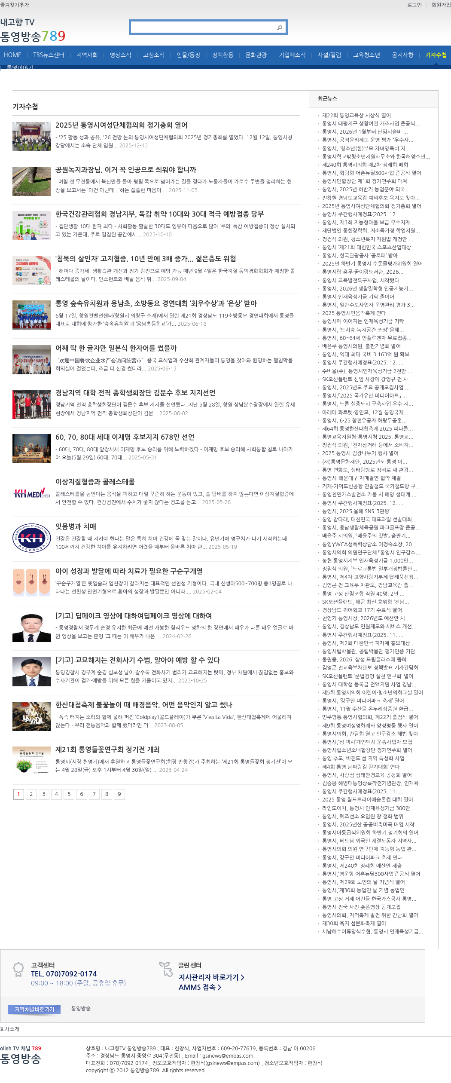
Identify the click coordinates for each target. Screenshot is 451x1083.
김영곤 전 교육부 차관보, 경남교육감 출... (367, 585)
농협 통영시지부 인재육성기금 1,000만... (367, 560)
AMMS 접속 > (200, 987)
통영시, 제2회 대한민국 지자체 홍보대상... (368, 643)
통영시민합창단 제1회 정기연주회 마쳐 (364, 181)
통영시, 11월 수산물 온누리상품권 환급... (367, 709)
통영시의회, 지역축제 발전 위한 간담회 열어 (370, 915)
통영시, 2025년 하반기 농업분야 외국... (366, 189)
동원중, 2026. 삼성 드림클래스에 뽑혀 (364, 659)
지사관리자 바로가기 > (211, 977)
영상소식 (120, 55)
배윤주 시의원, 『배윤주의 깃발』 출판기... (366, 535)
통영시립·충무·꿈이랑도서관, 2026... (362, 272)
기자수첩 (436, 55)
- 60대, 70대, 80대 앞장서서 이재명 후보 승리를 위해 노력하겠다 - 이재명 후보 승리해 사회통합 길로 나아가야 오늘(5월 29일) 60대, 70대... (174, 453)
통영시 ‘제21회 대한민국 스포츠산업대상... (369, 247)
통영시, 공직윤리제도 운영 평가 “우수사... (368, 140)
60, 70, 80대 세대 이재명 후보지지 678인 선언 (125, 437)
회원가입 (441, 5)
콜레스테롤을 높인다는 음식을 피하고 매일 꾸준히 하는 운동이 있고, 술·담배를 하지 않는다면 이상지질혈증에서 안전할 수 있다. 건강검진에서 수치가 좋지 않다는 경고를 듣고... (174, 498)
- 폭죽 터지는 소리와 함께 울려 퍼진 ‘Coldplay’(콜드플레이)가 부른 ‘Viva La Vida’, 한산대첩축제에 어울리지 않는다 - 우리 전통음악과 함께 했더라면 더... (173, 721)
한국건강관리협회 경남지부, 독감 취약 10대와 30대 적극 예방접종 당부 (159, 214)
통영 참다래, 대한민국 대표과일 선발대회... (369, 519)
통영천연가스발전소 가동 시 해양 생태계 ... (369, 494)
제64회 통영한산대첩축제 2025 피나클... (367, 428)
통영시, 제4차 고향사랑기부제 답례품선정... (370, 577)
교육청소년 (366, 55)
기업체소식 (292, 55)
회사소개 (9, 1029)
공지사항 (403, 55)
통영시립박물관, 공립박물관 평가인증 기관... (371, 651)
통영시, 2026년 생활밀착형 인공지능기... (367, 288)
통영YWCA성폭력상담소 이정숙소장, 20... (369, 544)
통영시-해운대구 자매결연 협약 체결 (361, 478)
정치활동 (223, 55)
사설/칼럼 (329, 55)
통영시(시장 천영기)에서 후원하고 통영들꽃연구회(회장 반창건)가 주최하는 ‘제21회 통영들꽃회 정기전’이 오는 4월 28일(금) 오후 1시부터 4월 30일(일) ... (174, 766)
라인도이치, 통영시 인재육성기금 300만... (368, 808)
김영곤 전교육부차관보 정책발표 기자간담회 (370, 667)
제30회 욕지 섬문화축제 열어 (354, 923)
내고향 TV (17, 23)
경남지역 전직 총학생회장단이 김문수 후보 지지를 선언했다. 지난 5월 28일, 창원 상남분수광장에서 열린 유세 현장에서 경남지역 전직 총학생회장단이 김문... (175, 409)
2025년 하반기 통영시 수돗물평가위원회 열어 (372, 263)
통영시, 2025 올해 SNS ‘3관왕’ (356, 511)
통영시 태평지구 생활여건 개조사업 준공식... (371, 123)
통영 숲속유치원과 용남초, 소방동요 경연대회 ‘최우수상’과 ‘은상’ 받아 (156, 303)
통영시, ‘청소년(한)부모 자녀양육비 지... (366, 148)
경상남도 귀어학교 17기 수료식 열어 (362, 610)
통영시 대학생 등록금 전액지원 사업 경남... (369, 684)
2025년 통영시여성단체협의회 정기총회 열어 (121, 125)
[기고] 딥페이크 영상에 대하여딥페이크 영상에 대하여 (133, 616)
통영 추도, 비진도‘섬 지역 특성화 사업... (365, 758)
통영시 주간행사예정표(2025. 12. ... (362, 214)
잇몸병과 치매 (75, 526)
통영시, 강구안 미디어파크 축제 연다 (362, 857)
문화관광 (256, 55)
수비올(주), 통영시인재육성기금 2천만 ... (367, 371)
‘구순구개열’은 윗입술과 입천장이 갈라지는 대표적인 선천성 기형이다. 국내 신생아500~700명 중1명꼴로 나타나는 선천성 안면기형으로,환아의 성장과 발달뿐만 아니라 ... (174, 587)
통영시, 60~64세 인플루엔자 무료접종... (366, 338)
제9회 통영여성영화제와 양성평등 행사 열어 (370, 725)
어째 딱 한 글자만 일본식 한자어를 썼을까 (116, 348)
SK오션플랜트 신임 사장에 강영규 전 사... (367, 379)
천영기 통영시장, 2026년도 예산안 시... (366, 618)
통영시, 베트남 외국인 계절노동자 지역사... (369, 841)
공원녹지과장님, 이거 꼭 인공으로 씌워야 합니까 (125, 170)
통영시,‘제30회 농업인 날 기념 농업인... (365, 890)
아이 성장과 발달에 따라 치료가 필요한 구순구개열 (129, 571)
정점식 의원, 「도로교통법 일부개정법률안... (369, 569)
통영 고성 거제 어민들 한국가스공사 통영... (369, 899)
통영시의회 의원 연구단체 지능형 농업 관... (369, 849)
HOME (12, 55)
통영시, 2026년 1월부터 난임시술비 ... (365, 132)
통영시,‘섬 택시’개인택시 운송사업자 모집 (367, 742)
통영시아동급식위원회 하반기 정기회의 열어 (370, 832)
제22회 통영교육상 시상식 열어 (356, 115)
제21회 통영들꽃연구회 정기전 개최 (107, 749)
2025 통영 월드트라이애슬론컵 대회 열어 (367, 799)
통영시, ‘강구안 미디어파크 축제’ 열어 (363, 701)
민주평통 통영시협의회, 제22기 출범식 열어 (370, 717)
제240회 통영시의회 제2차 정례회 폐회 (365, 165)
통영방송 (33, 36)
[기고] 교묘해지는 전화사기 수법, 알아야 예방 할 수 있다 (137, 660)
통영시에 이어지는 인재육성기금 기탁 (363, 321)
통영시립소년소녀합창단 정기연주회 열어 (367, 750)
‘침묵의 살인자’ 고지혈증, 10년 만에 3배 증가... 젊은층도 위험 (145, 259)
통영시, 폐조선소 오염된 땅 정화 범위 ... (366, 816)
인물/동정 (188, 55)
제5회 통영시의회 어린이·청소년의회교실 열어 (372, 692)
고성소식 (154, 55)
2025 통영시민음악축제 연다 (354, 313)
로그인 (414, 5)
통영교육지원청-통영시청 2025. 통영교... (368, 437)
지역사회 (87, 55)
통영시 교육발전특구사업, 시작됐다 (360, 280)
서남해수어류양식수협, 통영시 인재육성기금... (373, 931)
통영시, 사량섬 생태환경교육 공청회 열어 (367, 775)
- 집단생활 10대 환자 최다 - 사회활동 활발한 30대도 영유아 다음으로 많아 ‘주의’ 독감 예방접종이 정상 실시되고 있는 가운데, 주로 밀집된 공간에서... (175, 230)
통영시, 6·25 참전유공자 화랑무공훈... (364, 420)
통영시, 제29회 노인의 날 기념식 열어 (363, 882)
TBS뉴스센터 (48, 55)
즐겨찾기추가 (14, 5)
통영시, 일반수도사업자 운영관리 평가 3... (368, 305)
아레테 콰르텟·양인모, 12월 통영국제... (365, 412)
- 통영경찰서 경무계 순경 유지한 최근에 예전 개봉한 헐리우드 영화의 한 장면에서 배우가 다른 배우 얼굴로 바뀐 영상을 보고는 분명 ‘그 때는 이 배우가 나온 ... (174, 632)
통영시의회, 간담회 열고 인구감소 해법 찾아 (370, 734)
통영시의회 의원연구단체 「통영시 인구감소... (371, 552)
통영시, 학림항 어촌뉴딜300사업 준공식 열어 (371, 173)
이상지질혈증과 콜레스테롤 (95, 482)
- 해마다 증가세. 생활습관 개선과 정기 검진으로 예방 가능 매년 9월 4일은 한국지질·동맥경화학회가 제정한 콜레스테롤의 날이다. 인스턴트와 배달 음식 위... (175, 275)
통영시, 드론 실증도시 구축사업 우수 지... (367, 404)
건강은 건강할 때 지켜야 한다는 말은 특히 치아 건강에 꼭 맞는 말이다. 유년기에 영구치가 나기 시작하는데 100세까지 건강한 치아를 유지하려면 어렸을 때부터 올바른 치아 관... (171, 543)
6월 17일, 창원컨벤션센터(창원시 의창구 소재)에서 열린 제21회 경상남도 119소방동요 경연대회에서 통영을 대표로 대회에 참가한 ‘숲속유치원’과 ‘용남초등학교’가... (174, 320)
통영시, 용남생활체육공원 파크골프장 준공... (371, 527)
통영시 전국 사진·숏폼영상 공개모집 (361, 907)
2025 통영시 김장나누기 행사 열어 (360, 453)
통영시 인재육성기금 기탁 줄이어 (358, 297)
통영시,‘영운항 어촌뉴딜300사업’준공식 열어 (371, 874)
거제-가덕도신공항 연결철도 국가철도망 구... (371, 486)
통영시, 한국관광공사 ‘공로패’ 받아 (360, 255)
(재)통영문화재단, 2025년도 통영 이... (364, 462)
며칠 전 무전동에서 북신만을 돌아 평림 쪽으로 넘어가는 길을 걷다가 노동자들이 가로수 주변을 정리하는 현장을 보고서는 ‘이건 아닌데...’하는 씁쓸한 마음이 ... (173, 186)
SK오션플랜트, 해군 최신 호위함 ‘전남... (365, 602)
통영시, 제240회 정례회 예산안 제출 (362, 866)
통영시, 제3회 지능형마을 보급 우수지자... (368, 222)
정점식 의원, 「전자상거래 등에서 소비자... (368, 445)
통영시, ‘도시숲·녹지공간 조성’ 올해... (363, 330)
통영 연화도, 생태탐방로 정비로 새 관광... (367, 470)
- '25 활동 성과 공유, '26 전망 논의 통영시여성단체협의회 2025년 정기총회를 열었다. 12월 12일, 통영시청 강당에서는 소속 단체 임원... (174, 141)
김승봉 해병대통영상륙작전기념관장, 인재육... (373, 783)
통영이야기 (20, 68)
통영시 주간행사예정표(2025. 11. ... (362, 635)
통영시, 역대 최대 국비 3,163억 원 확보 (365, 354)
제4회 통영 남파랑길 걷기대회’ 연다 (361, 767)
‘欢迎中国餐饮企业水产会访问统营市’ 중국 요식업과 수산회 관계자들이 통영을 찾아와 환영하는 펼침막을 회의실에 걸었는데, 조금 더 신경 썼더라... (174, 364)
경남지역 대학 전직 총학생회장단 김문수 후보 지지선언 (135, 393)
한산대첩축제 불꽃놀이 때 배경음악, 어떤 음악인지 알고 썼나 (143, 705)
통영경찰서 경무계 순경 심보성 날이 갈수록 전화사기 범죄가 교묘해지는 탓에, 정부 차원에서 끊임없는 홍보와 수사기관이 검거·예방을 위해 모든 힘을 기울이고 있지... (174, 676)
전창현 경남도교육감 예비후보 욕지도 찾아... (371, 198)
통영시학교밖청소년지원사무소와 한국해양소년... (376, 156)
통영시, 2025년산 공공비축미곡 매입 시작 (368, 824)
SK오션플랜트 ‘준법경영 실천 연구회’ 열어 (368, 676)
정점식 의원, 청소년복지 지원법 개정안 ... (367, 239)
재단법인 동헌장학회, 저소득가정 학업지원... (371, 230)
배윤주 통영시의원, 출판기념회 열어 (361, 346)
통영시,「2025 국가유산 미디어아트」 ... (364, 395)
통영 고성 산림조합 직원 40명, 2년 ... (363, 594)
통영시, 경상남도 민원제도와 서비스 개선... (369, 626)
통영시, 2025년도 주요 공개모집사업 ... (366, 387)
